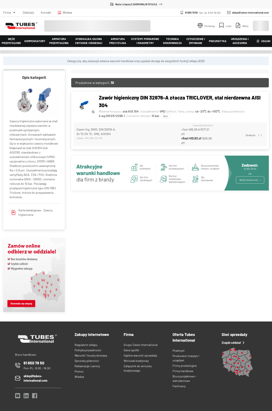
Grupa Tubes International (140, 345)
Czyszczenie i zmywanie (195, 41)
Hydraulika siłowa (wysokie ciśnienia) (88, 41)
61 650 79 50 (191, 12)
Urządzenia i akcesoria (239, 41)
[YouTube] (17, 397)
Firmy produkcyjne (185, 365)
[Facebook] (34, 397)
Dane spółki (131, 350)
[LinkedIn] (26, 397)
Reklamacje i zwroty (87, 366)
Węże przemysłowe (11, 41)
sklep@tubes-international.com (250, 12)
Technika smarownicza (172, 41)
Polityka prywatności (88, 350)
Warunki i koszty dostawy (91, 355)
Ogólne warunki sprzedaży (140, 355)
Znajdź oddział (233, 342)
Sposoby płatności (87, 361)
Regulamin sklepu (86, 345)
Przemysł (178, 350)
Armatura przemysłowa (59, 41)
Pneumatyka (218, 41)
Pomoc (79, 371)
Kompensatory (34, 41)
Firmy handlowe (183, 371)
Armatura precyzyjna (117, 41)
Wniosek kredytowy (136, 361)
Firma (7, 12)
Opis (165, 115)
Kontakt (46, 12)
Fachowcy (179, 386)
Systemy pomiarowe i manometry (145, 41)
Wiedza (65, 12)
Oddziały (28, 12)
